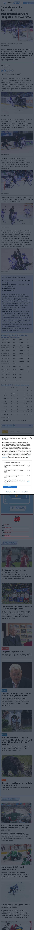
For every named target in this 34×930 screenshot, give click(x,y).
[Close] (31, 438)
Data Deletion (9, 491)
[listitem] (17, 462)
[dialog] (17, 465)
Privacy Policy (25, 491)
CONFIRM (10, 486)
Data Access (17, 491)
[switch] (28, 465)
